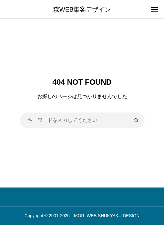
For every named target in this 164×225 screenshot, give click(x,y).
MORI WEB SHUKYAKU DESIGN (107, 215)
